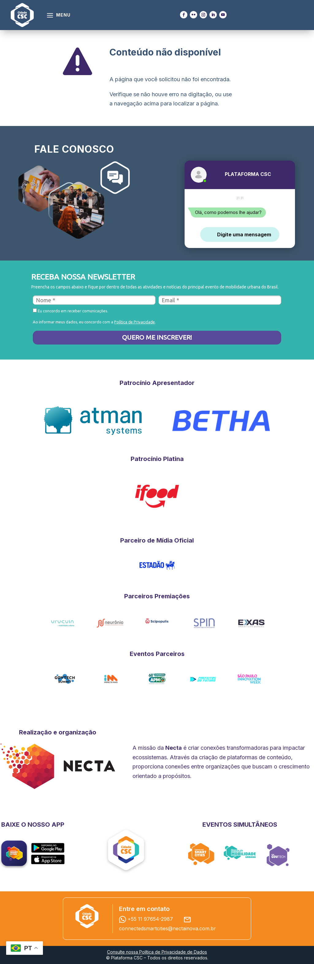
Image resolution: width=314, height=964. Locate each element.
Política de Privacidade (134, 322)
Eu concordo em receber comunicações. (70, 310)
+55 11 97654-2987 (147, 919)
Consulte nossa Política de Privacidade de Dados (157, 951)
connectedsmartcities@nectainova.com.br (167, 928)
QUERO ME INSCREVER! (157, 337)
